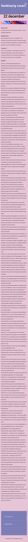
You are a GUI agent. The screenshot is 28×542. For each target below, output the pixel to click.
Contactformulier (8, 524)
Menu (14, 11)
